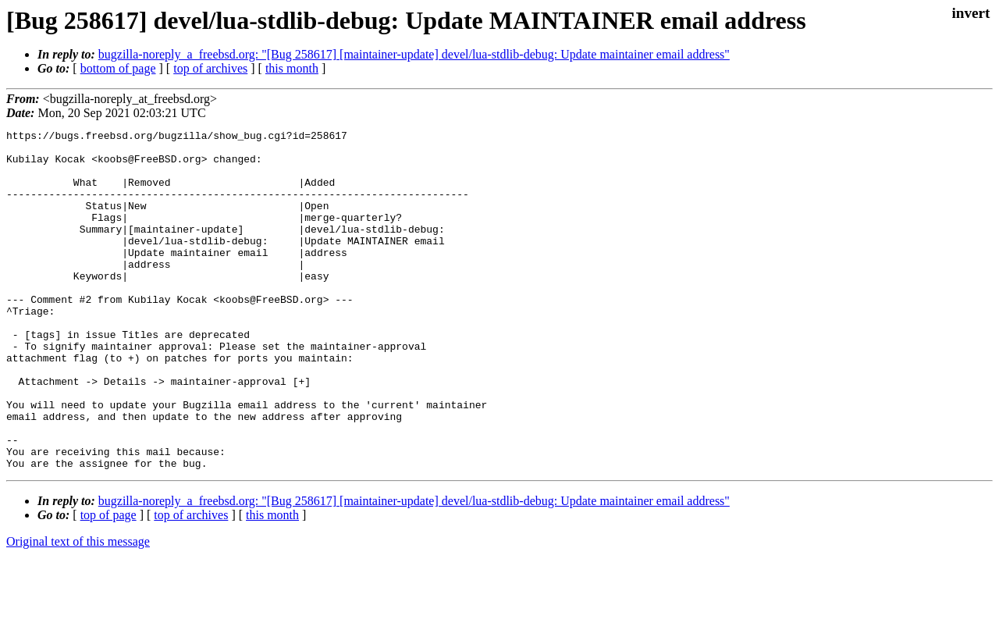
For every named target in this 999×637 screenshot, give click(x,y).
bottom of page (118, 68)
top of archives (210, 68)
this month (291, 68)
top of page (108, 582)
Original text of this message (78, 609)
